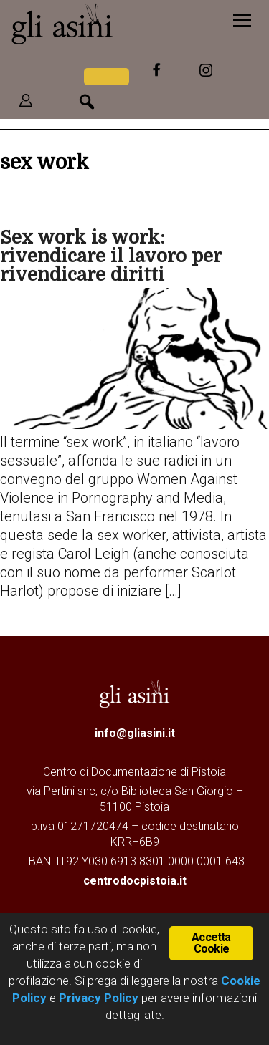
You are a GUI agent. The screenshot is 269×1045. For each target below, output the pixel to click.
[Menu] (242, 19)
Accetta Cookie (211, 942)
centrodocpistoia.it (135, 880)
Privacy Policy (98, 998)
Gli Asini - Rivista (104, 23)
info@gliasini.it (135, 733)
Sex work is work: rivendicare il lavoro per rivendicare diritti (110, 256)
